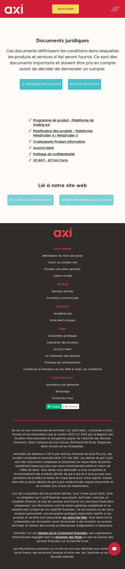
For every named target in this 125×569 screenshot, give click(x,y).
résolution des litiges (68, 537)
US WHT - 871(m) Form (50, 160)
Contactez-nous (62, 398)
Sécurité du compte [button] (84, 84)
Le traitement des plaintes (62, 355)
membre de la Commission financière (62, 533)
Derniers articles (62, 291)
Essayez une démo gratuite (62, 269)
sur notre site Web (75, 517)
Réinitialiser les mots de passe (62, 255)
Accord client (43, 148)
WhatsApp (63, 391)
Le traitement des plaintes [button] (41, 84)
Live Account (65, 9)
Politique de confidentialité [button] (30, 200)
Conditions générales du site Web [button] (86, 200)
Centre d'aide (62, 275)
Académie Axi (63, 313)
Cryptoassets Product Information (59, 141)
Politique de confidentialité (54, 154)
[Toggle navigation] (115, 8)
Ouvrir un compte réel (62, 262)
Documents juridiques (62, 335)
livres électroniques (62, 320)
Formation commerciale (62, 298)
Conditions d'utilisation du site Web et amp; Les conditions (62, 369)
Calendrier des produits (62, 342)
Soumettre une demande (62, 384)
